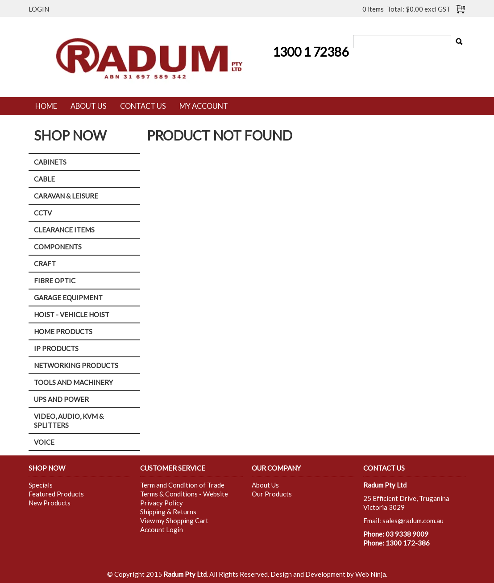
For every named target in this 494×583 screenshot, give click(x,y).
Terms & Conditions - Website (184, 494)
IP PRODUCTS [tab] (56, 348)
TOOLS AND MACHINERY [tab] (73, 382)
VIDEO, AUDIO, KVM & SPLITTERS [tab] (69, 420)
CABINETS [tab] (50, 162)
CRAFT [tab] (45, 264)
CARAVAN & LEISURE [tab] (66, 196)
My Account (203, 106)
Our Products (272, 494)
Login (39, 9)
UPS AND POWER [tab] (61, 399)
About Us (89, 106)
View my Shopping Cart (174, 521)
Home (46, 106)
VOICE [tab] (44, 442)
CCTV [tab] (43, 213)
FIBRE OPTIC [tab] (54, 281)
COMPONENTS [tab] (58, 247)
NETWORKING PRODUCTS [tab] (76, 365)
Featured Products (56, 494)
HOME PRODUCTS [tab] (63, 331)
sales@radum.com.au (413, 521)
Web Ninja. (371, 574)
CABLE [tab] (44, 179)
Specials (41, 485)
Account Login (161, 529)
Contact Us (143, 106)
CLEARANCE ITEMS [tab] (64, 230)
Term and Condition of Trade (182, 485)
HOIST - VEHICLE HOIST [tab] (71, 314)
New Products (50, 503)
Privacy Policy (161, 503)
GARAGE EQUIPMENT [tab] (68, 298)
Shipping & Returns (168, 512)
